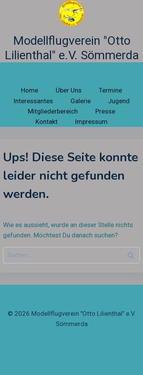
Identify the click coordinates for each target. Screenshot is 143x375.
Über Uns (69, 90)
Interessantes (33, 101)
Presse (105, 111)
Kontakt (46, 121)
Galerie (81, 101)
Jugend (119, 101)
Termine (110, 90)
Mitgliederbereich (53, 111)
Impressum (91, 121)
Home (29, 90)
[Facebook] (72, 358)
